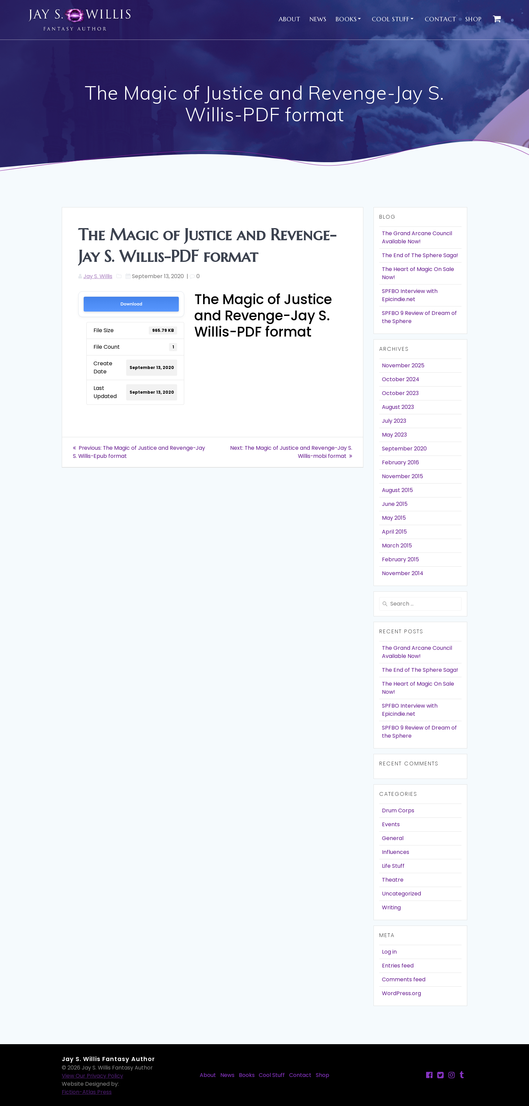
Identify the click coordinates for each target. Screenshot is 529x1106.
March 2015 (397, 545)
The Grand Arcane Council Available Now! (417, 237)
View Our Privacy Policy (92, 1076)
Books (346, 19)
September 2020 (404, 448)
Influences (395, 852)
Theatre (392, 880)
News (318, 19)
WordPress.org (401, 993)
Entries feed (398, 965)
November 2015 (402, 476)
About (289, 19)
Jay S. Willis (97, 276)
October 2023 (400, 393)
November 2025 (403, 365)
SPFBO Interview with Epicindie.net (410, 295)
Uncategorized (401, 894)
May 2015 (394, 518)
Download (131, 304)
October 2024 (400, 379)
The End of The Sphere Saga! (420, 255)
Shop (473, 19)
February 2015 (400, 559)
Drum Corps (398, 810)
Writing (391, 907)
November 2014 (402, 573)
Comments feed (403, 979)
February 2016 (400, 462)
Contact (440, 19)
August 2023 (398, 407)
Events (391, 824)
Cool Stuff (391, 19)
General (392, 838)
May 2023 (394, 435)
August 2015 (397, 490)
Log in (389, 952)
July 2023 (394, 421)
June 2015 (395, 504)
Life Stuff (393, 866)
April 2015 (394, 532)
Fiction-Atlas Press (87, 1092)
